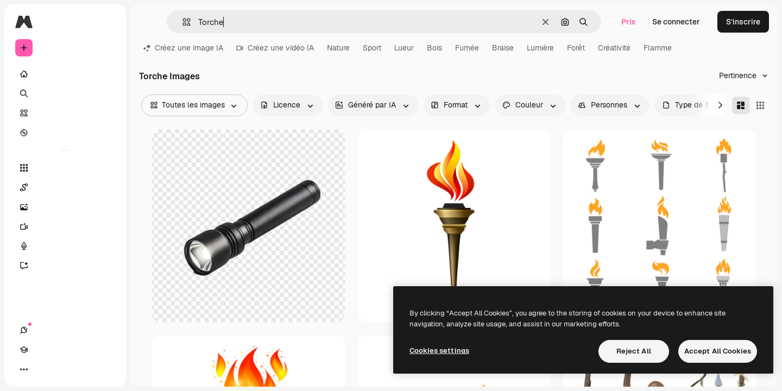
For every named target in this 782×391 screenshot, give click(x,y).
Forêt (576, 48)
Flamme (658, 48)
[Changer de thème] (63, 369)
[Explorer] (65, 132)
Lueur (404, 48)
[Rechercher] (65, 93)
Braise (503, 48)
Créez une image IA (183, 48)
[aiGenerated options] (373, 105)
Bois (434, 48)
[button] (182, 22)
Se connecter (676, 22)
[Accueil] (65, 74)
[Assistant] (65, 265)
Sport (372, 48)
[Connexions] (24, 369)
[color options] (530, 105)
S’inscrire (743, 22)
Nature (338, 48)
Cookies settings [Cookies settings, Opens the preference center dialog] (439, 350)
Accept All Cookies (717, 351)
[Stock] (65, 113)
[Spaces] (65, 187)
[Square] (760, 105)
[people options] (610, 105)
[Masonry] (740, 105)
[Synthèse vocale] (65, 246)
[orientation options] (457, 105)
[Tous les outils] (65, 167)
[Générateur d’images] (65, 207)
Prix (628, 22)
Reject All (633, 351)
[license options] (288, 105)
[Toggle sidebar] (106, 21)
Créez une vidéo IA (275, 48)
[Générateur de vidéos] (65, 226)
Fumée (467, 48)
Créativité (614, 48)
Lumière (540, 48)
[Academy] (43, 369)
